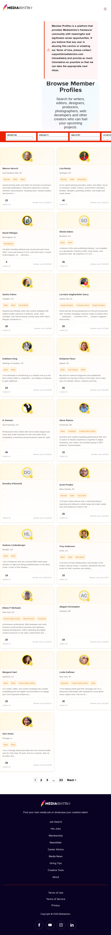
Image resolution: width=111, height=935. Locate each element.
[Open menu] (105, 8)
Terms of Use (55, 892)
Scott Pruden (66, 484)
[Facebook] (39, 925)
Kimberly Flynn (67, 358)
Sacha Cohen (9, 294)
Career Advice (56, 849)
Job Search (55, 821)
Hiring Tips (56, 863)
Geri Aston (8, 733)
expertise (12, 135)
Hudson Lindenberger (13, 545)
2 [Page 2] (41, 780)
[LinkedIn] (72, 925)
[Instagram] (61, 925)
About (55, 877)
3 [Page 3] (47, 780)
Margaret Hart (9, 672)
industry (75, 135)
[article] (27, 178)
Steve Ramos (66, 420)
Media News (56, 856)
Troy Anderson (67, 546)
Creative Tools (56, 870)
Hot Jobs (56, 828)
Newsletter (56, 842)
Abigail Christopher (69, 606)
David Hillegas (10, 233)
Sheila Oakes (66, 231)
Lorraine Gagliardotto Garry (74, 294)
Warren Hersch (10, 168)
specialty (44, 135)
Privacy (56, 905)
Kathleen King (9, 358)
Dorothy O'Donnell (12, 483)
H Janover (7, 420)
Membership (56, 835)
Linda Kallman (67, 672)
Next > (71, 780)
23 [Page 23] (61, 780)
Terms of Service (55, 899)
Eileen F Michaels (11, 608)
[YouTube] (50, 925)
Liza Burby (65, 168)
